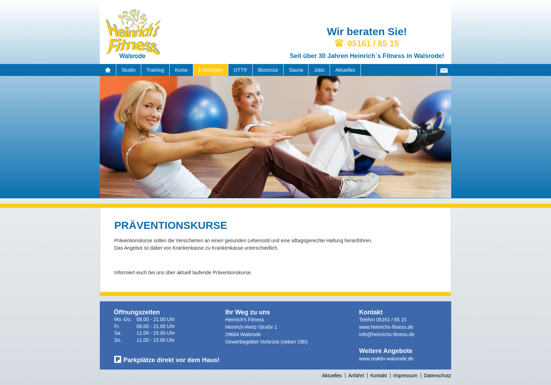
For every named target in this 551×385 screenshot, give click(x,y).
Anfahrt (356, 375)
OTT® (240, 70)
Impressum (405, 375)
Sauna (296, 70)
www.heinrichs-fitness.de (386, 327)
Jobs (319, 70)
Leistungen (211, 70)
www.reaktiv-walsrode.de (386, 358)
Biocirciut (268, 70)
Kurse (181, 70)
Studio (129, 70)
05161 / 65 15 (391, 319)
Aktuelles (345, 70)
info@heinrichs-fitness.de (386, 334)
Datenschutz (437, 375)
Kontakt (378, 375)
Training (155, 70)
